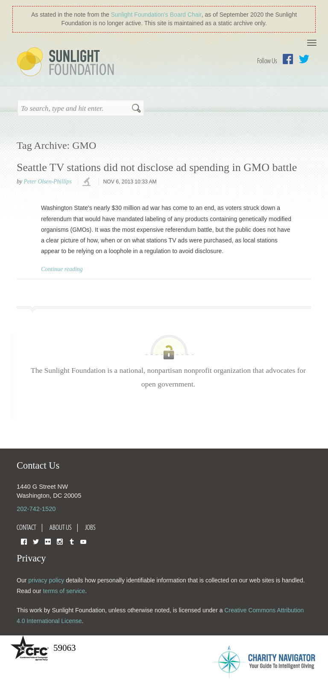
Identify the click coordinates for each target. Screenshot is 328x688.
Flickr (48, 541)
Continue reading (62, 269)
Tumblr (72, 541)
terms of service (64, 591)
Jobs (90, 527)
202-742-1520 (36, 508)
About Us (61, 527)
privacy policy (46, 580)
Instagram (60, 541)
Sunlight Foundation (67, 62)
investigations (87, 182)
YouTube (83, 541)
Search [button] (136, 109)
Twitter (304, 59)
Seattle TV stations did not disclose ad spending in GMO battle (157, 167)
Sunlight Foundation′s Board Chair (156, 14)
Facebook (288, 59)
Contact (26, 527)
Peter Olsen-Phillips (47, 181)
